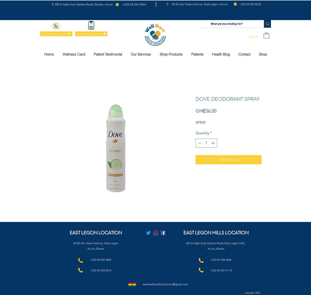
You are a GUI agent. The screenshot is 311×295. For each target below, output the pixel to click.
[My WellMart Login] (56, 33)
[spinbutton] (206, 143)
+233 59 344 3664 (220, 259)
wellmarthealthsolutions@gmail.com (165, 284)
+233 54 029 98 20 (250, 4)
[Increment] (213, 143)
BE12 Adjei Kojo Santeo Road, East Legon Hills (215, 243)
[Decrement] (199, 143)
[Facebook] (163, 232)
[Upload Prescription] (91, 33)
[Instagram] (155, 232)
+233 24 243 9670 (100, 270)
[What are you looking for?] (226, 24)
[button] (266, 35)
